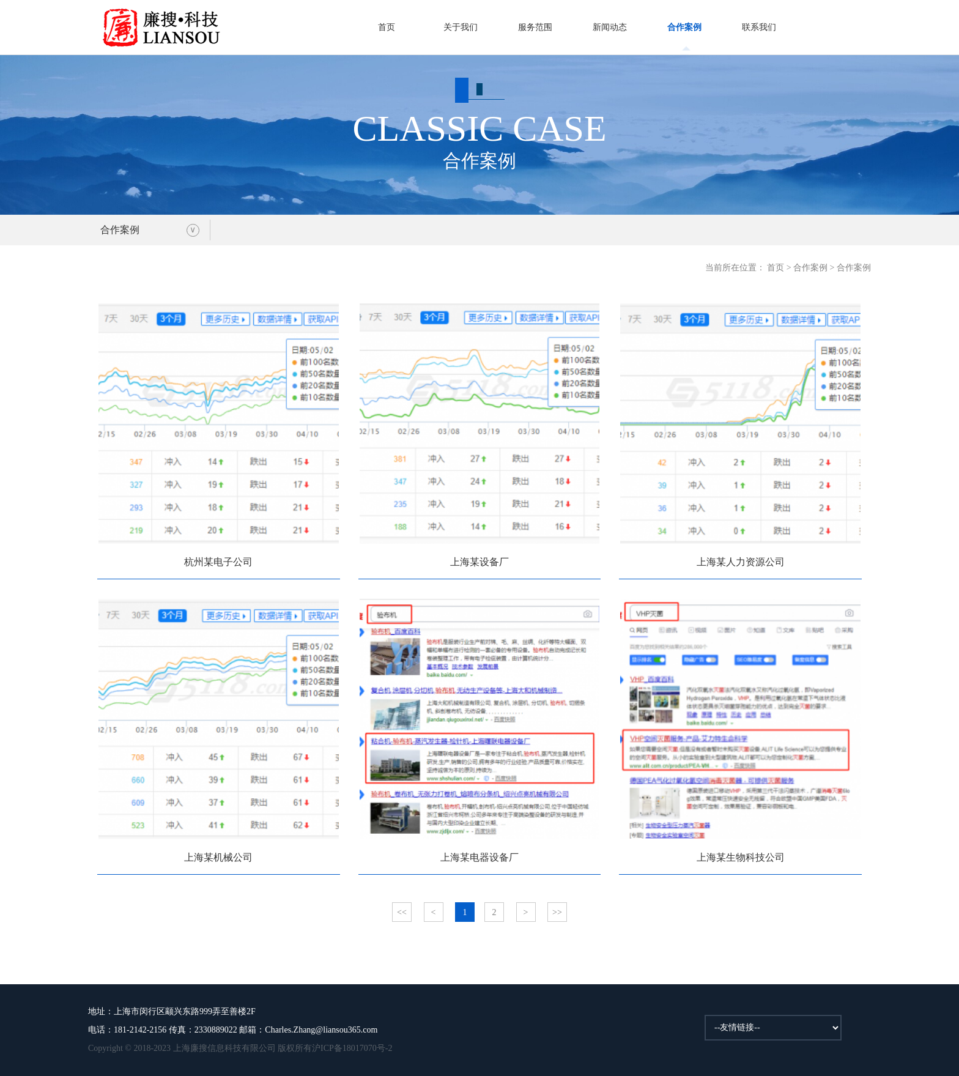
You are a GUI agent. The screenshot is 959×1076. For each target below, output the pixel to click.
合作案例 (684, 27)
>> (557, 912)
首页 (386, 27)
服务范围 (535, 27)
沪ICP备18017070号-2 (352, 1048)
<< (402, 912)
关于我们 (460, 27)
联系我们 (759, 27)
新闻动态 (610, 27)
